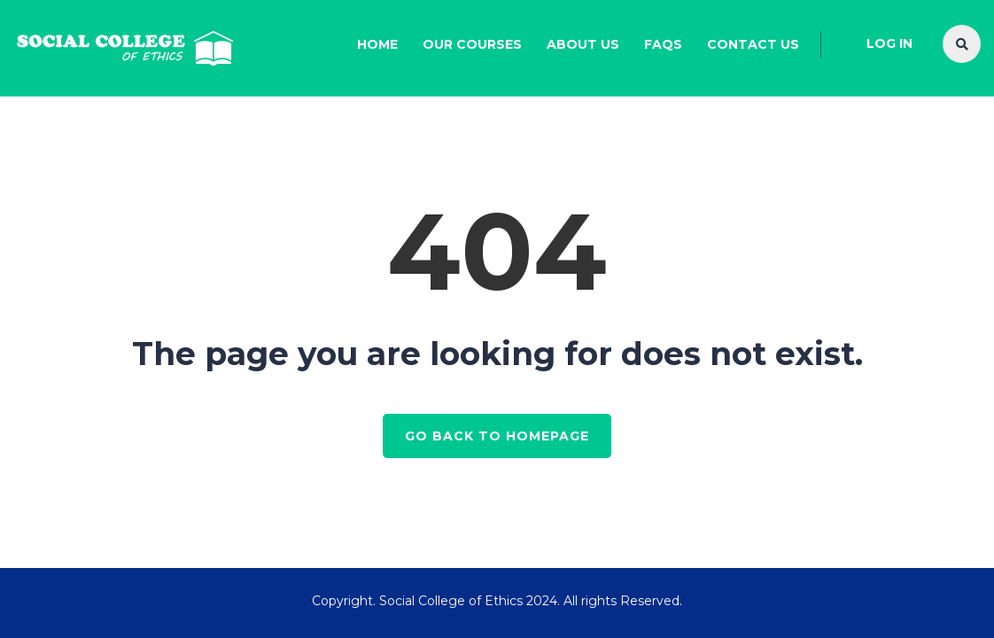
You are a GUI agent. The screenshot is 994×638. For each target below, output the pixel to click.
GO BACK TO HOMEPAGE (497, 436)
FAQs (663, 44)
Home (377, 44)
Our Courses (472, 44)
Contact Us (753, 44)
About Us (583, 44)
